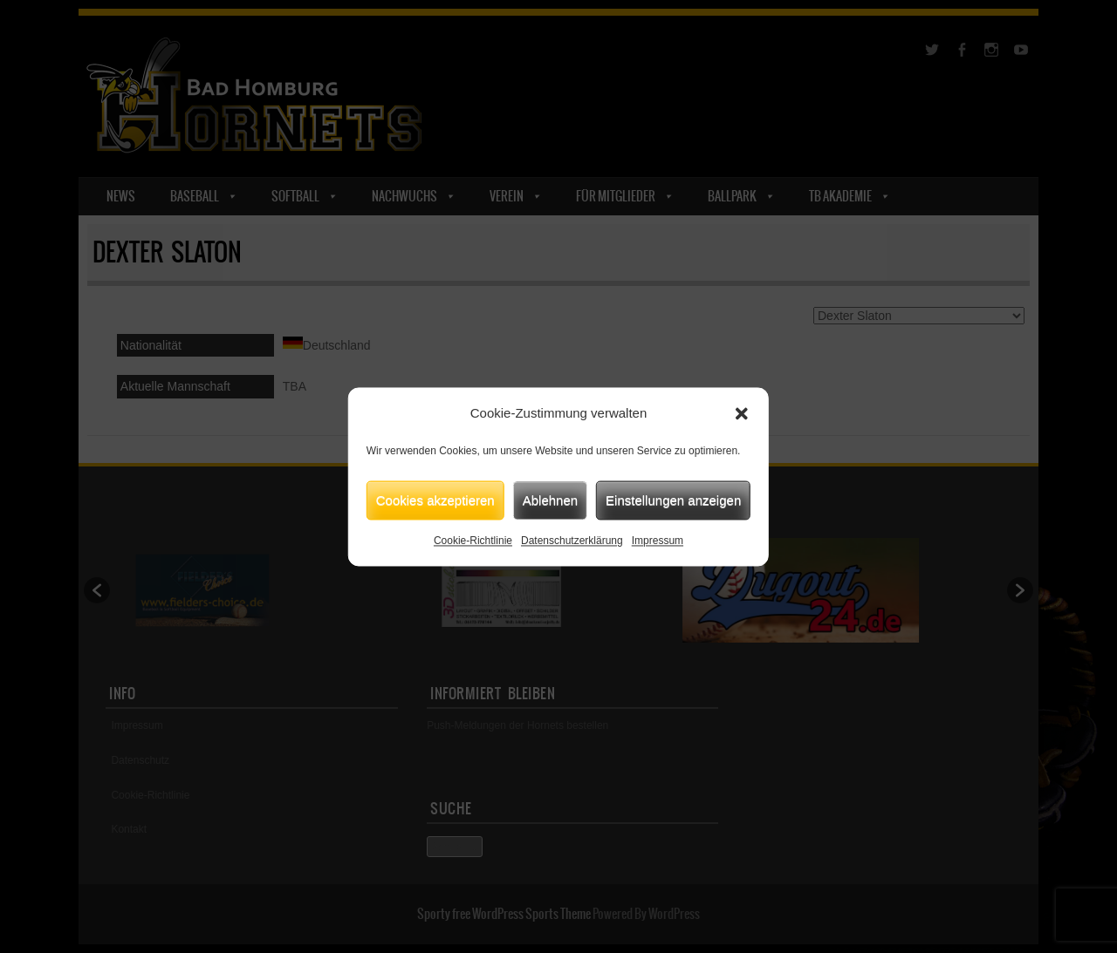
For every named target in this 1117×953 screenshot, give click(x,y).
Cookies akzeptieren (435, 500)
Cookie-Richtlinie (473, 540)
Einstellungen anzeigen (673, 500)
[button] (741, 413)
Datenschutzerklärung (572, 540)
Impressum (657, 540)
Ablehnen (550, 500)
